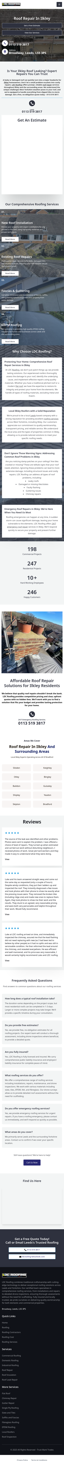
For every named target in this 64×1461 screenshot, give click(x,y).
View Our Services (32, 33)
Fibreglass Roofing (10, 1422)
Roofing (15, 369)
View (7, 859)
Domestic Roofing (10, 1360)
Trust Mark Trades (45, 1449)
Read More (10, 239)
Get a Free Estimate (32, 25)
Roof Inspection (9, 1436)
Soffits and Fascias (10, 1417)
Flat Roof (6, 1393)
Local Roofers (8, 1432)
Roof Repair (7, 1370)
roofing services (51, 418)
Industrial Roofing (10, 1365)
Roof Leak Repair (10, 1379)
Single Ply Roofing (10, 1408)
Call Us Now (31, 1162)
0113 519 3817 (32, 1250)
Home (5, 1322)
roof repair (47, 85)
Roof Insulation (9, 1375)
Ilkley (6, 82)
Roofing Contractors (11, 1332)
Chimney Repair (9, 1398)
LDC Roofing (17, 85)
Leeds (33, 415)
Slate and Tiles (8, 1412)
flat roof (19, 386)
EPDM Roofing (8, 1427)
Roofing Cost (8, 1337)
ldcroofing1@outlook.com (32, 1256)
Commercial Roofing (11, 1355)
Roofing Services (9, 1342)
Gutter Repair (8, 1403)
